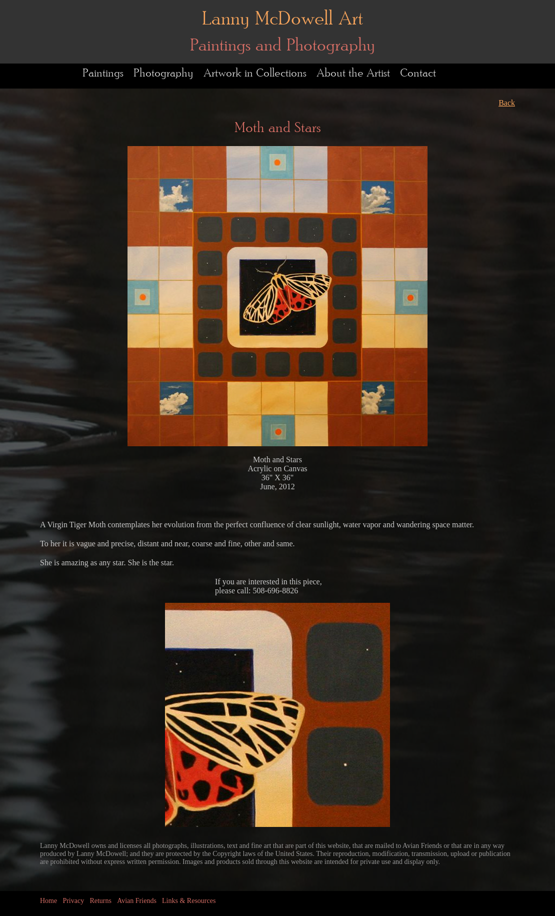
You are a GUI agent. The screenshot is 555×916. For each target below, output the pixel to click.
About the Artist (353, 73)
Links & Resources (189, 900)
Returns (101, 900)
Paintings (103, 73)
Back (506, 103)
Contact (418, 73)
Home (48, 900)
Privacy (73, 900)
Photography (164, 73)
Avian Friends (136, 900)
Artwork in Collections (255, 73)
